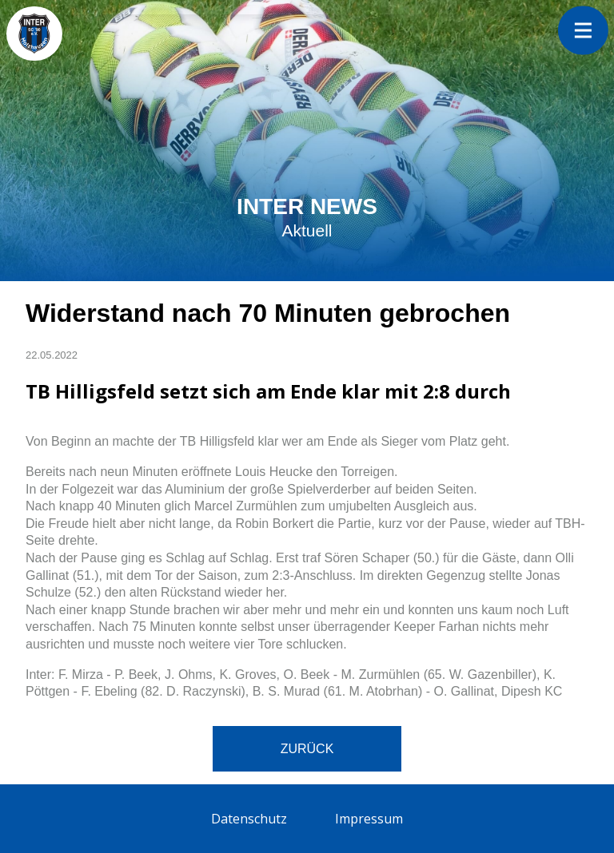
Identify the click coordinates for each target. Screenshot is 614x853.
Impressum (369, 818)
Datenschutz (249, 818)
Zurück (307, 749)
